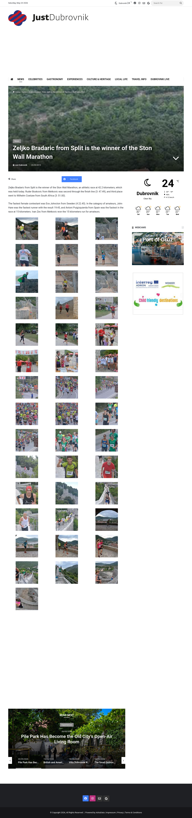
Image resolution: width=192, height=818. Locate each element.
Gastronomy (55, 79)
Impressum (111, 812)
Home (16, 92)
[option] (66, 739)
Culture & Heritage (99, 79)
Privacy (120, 812)
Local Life (121, 79)
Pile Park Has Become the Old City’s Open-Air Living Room (66, 739)
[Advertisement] (96, 55)
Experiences (75, 79)
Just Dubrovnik (21, 165)
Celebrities (35, 79)
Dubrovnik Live (160, 79)
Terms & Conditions (133, 812)
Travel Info (139, 79)
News (20, 79)
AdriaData (100, 812)
